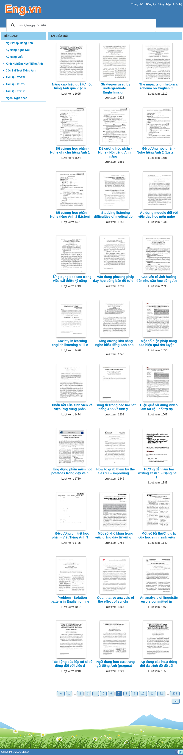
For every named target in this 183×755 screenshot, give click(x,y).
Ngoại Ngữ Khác (16, 98)
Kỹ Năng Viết (14, 56)
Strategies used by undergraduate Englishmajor (115, 88)
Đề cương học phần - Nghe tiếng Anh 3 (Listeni (70, 214)
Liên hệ (177, 4)
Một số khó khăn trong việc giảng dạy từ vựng (114, 535)
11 (151, 693)
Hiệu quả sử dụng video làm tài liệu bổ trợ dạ (159, 407)
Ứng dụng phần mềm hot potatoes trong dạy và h (71, 471)
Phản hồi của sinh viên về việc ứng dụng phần (72, 407)
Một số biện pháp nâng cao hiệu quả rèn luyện (158, 343)
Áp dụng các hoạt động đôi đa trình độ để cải (158, 663)
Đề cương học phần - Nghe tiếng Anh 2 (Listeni (156, 150)
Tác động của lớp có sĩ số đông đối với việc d (72, 663)
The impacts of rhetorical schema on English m (158, 86)
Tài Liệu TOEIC (15, 91)
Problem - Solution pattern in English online (70, 599)
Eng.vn (25, 751)
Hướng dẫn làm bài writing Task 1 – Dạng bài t (157, 473)
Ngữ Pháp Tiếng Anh (19, 43)
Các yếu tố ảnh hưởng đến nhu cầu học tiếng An (156, 279)
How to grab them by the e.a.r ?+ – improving (115, 471)
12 (161, 693)
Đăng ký (151, 4)
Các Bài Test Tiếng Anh (21, 70)
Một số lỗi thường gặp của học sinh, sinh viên (157, 535)
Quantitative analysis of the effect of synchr (115, 599)
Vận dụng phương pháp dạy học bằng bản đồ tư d (113, 279)
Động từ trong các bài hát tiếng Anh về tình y (115, 407)
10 (142, 693)
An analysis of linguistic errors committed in (159, 599)
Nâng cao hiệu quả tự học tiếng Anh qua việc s (72, 86)
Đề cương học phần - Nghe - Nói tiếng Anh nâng (115, 152)
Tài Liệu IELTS (15, 84)
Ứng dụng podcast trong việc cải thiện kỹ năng (72, 279)
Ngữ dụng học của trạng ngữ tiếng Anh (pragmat (114, 663)
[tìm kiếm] (80, 25)
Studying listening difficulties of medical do (113, 214)
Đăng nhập (164, 4)
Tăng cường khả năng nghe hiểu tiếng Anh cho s (114, 345)
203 (174, 693)
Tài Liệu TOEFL (16, 77)
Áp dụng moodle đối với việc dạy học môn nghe (158, 214)
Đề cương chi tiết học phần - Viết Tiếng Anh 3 (70, 535)
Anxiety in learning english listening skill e (70, 343)
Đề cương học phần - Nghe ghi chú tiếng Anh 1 (70, 150)
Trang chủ (137, 4)
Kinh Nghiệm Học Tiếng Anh (24, 63)
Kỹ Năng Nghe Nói (18, 50)
